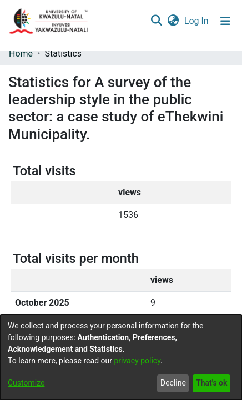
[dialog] (121, 357)
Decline (173, 382)
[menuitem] (173, 21)
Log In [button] (197, 21)
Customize (26, 382)
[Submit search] (156, 21)
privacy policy (137, 360)
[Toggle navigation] (225, 21)
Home (21, 53)
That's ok (211, 382)
